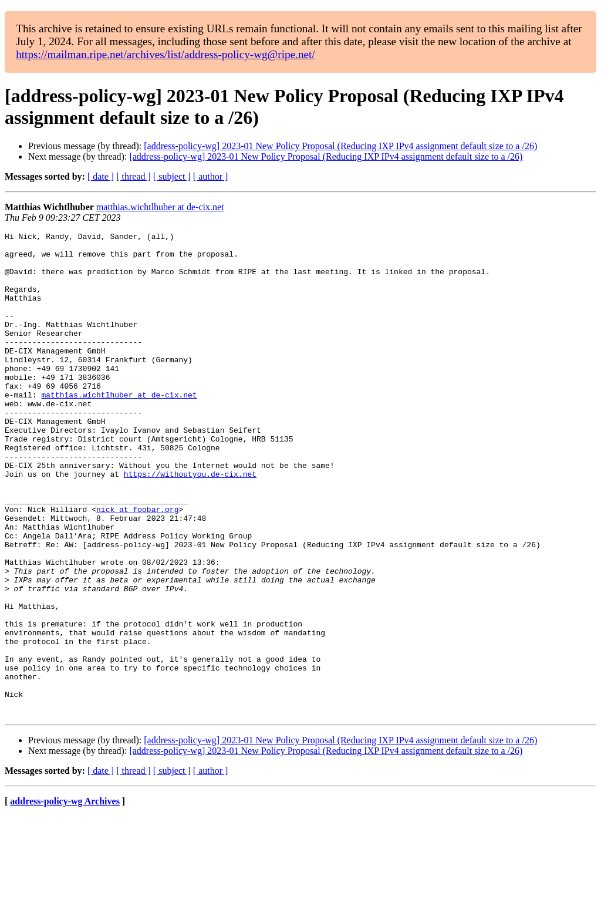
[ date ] (100, 176)
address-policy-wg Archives (65, 898)
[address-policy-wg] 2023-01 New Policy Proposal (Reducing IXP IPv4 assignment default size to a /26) (340, 146)
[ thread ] (133, 176)
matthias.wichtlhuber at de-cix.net (160, 207)
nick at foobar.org (137, 565)
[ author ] (210, 176)
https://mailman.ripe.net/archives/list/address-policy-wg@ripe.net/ (165, 54)
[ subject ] (172, 176)
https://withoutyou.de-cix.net (190, 523)
